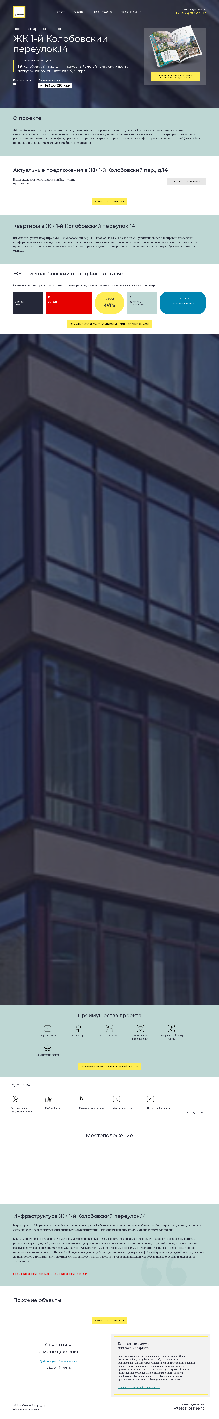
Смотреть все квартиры (109, 202)
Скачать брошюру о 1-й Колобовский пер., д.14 (109, 1066)
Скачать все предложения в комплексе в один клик (175, 76)
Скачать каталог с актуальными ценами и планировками (109, 324)
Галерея (60, 11)
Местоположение (131, 11)
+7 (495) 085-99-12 (191, 13)
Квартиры (79, 11)
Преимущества (103, 11)
